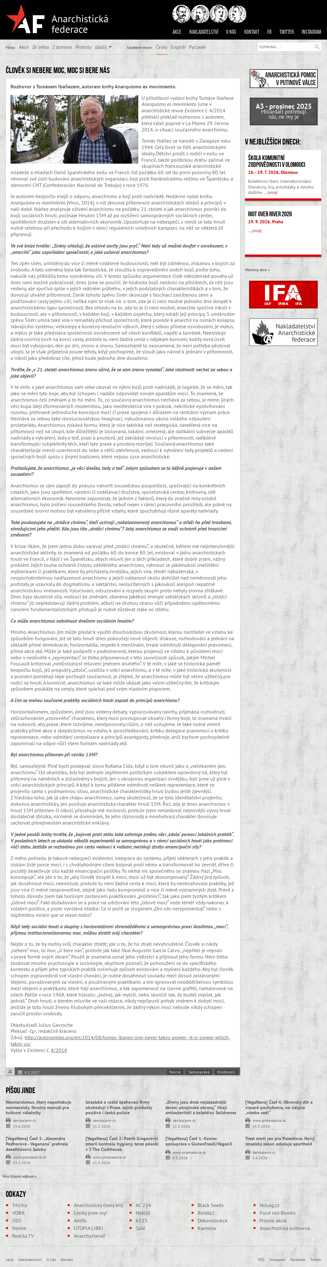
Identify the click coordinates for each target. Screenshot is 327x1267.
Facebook (297, 1259)
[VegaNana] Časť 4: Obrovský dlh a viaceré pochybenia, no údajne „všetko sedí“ (279, 1107)
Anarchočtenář (89, 1236)
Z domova (62, 47)
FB (269, 32)
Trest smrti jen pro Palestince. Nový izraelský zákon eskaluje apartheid (279, 1141)
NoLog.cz (269, 1205)
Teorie (175, 1072)
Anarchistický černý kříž (98, 1205)
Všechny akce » (257, 269)
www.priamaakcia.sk (269, 1120)
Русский (197, 47)
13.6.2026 (21, 1126)
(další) (101, 47)
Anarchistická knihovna (285, 1228)
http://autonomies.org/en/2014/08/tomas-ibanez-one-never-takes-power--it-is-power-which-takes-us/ (120, 1040)
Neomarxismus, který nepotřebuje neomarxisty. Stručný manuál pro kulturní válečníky (38, 1107)
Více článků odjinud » (20, 1176)
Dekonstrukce (212, 1220)
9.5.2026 (180, 1157)
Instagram (311, 32)
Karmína (207, 1228)
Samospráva (198, 1072)
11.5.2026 (101, 1162)
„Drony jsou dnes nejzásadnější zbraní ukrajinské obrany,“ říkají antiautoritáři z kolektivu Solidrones (200, 1107)
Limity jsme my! (90, 1213)
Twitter (286, 32)
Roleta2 (206, 1213)
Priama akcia (273, 1220)
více (272, 192)
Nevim (19, 1228)
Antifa (80, 1220)
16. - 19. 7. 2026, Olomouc (273, 172)
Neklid (143, 1213)
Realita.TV (23, 1236)
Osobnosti (226, 1072)
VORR (18, 1213)
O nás (231, 32)
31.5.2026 (101, 1126)
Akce (176, 32)
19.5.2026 (261, 1126)
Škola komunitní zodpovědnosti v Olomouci (276, 161)
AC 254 (143, 1205)
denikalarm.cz (24, 1120)
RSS (261, 1259)
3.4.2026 (260, 1157)
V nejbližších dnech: (273, 141)
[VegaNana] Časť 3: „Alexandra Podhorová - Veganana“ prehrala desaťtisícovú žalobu (37, 1144)
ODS (17, 1220)
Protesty (83, 47)
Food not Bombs (278, 1213)
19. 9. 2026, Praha (265, 222)
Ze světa (40, 47)
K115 (142, 1220)
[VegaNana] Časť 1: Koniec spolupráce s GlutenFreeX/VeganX (198, 1141)
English (178, 47)
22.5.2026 (181, 1126)
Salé (140, 1228)
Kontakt (251, 32)
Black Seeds (211, 1205)
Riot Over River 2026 (270, 214)
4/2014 (59, 1050)
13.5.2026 (21, 1162)
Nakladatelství (203, 32)
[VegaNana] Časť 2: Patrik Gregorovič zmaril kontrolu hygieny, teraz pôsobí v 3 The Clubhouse (122, 1144)
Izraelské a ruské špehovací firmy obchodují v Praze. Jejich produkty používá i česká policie (119, 1107)
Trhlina (19, 1205)
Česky (161, 47)
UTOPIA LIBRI (88, 1228)
